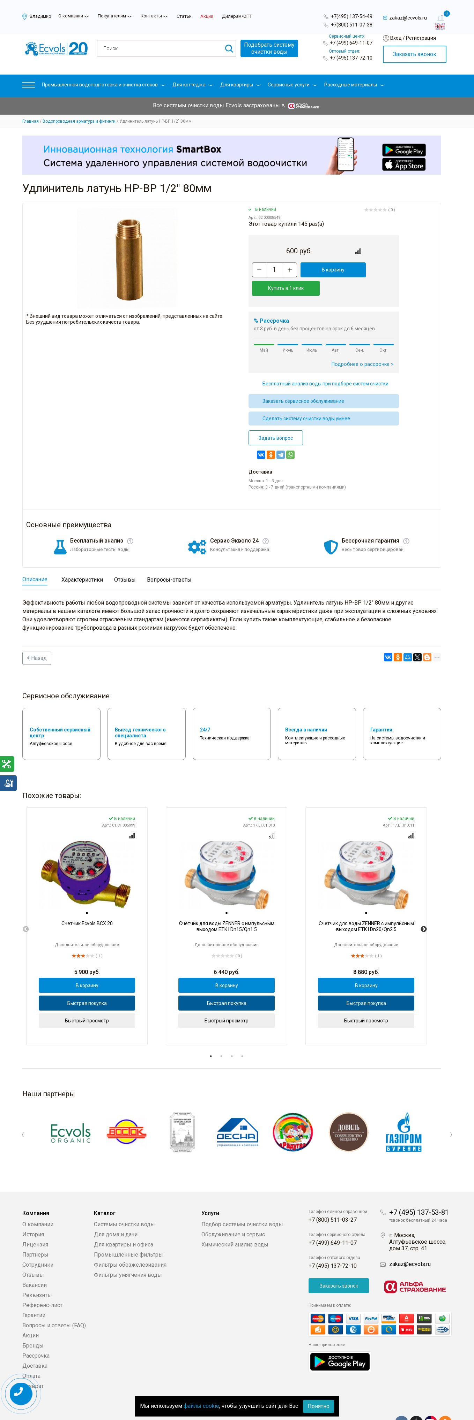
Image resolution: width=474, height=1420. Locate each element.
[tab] (87, 894)
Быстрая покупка (87, 985)
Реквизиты (37, 1273)
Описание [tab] (34, 561)
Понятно (318, 1406)
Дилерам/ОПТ (237, 16)
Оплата (31, 1354)
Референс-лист (42, 1283)
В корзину (319, 270)
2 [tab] (221, 1037)
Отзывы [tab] (125, 561)
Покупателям (112, 15)
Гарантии (33, 1293)
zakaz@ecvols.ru (410, 1242)
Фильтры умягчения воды (128, 1253)
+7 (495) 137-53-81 (419, 1190)
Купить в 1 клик (368, 270)
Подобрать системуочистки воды (269, 48)
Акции (206, 16)
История (33, 1212)
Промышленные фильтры (128, 1232)
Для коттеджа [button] (192, 84)
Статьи (184, 16)
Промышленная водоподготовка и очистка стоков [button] (103, 84)
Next (423, 910)
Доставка (34, 1344)
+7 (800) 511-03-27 (333, 1198)
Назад (37, 639)
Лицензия (35, 1222)
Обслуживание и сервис (233, 1212)
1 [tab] (210, 1037)
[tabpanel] (87, 908)
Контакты (151, 15)
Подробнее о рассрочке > (363, 346)
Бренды (33, 1323)
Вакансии (34, 1263)
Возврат (33, 1364)
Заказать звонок (414, 54)
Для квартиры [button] (240, 84)
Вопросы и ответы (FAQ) (54, 1303)
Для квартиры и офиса (123, 1222)
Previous (25, 910)
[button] (28, 87)
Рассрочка (36, 1333)
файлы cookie (201, 1406)
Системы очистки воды (124, 1202)
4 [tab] (242, 1037)
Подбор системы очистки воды (242, 1202)
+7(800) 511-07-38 (351, 25)
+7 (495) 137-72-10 (351, 58)
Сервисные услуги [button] (292, 84)
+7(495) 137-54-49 (351, 16)
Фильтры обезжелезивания (130, 1242)
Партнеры (35, 1232)
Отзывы (33, 1253)
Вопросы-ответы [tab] (169, 561)
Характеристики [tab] (82, 561)
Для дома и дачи (116, 1212)
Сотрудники (37, 1242)
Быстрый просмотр (87, 1002)
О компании (70, 15)
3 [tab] (231, 1037)
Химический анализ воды (234, 1222)
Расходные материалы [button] (354, 84)
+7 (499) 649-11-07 (351, 43)
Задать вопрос (276, 419)
